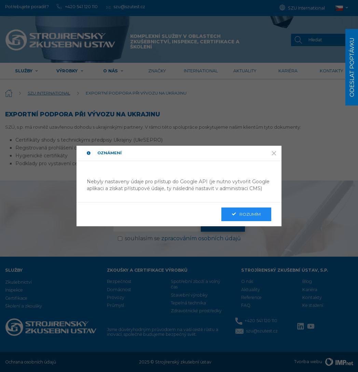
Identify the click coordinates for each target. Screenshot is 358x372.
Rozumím (246, 214)
